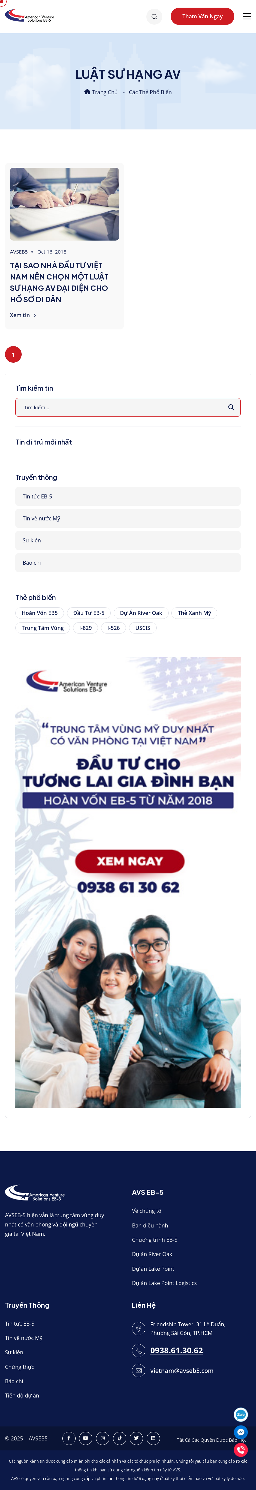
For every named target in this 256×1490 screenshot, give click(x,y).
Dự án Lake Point (153, 1268)
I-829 (85, 628)
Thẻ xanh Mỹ (194, 613)
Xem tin (23, 315)
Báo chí (32, 562)
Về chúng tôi (147, 1210)
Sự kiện (32, 540)
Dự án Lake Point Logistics (164, 1283)
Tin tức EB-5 (37, 496)
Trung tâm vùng (43, 628)
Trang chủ (101, 92)
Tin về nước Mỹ (41, 518)
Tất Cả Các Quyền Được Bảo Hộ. (211, 1440)
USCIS (142, 628)
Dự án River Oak (141, 613)
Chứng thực (19, 1367)
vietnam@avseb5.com (182, 1371)
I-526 (113, 628)
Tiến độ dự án (22, 1395)
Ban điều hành (150, 1225)
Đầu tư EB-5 (89, 613)
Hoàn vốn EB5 (40, 613)
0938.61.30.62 (176, 1350)
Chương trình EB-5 (155, 1239)
